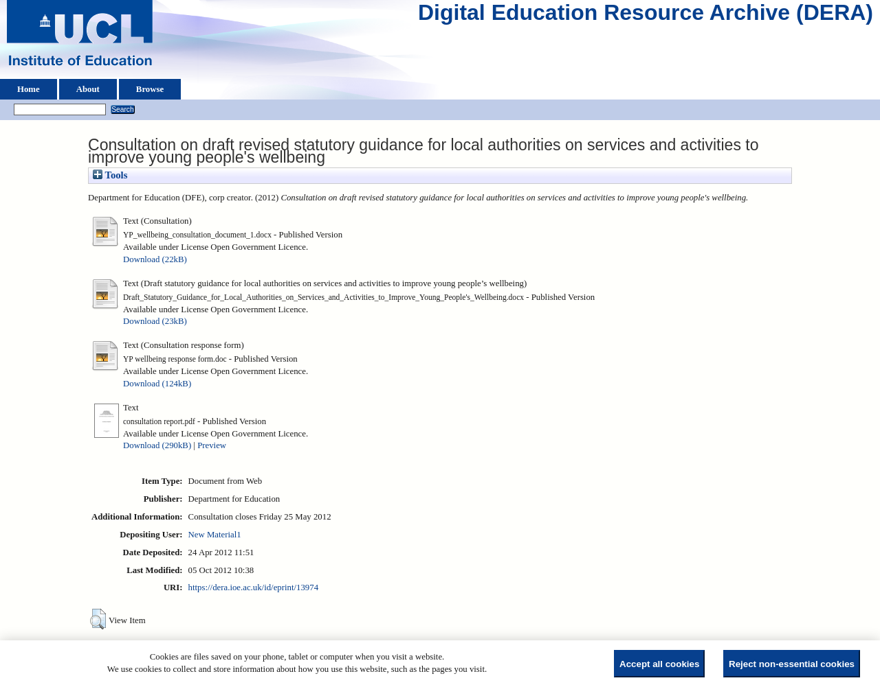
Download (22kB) (155, 259)
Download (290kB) (157, 445)
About (88, 89)
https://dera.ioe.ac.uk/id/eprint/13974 (253, 587)
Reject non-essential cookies (792, 664)
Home (28, 89)
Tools (110, 175)
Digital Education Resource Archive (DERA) (645, 16)
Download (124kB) (157, 383)
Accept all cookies (659, 664)
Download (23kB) (155, 321)
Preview (211, 445)
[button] (98, 619)
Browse (150, 89)
